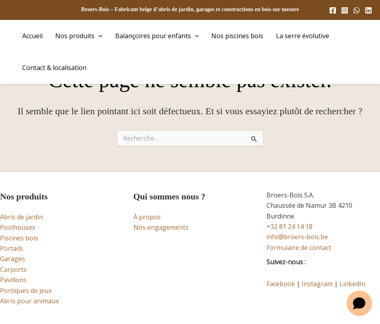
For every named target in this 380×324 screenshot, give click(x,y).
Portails (11, 248)
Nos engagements (161, 227)
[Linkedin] (368, 10)
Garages (12, 258)
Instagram (317, 283)
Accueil (32, 35)
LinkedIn (352, 283)
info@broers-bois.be (297, 236)
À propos (147, 217)
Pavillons (13, 279)
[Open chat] (359, 303)
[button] (98, 36)
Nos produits (78, 36)
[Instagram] (344, 10)
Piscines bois (19, 238)
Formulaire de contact (298, 247)
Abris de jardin (21, 217)
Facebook (280, 283)
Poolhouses (17, 227)
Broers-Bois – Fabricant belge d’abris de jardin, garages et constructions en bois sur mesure (190, 9)
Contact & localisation (54, 67)
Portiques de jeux (26, 290)
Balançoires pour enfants (157, 36)
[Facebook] (332, 10)
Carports (13, 269)
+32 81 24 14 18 (289, 226)
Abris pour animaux (29, 301)
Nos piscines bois (237, 35)
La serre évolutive (302, 35)
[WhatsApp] (356, 10)
